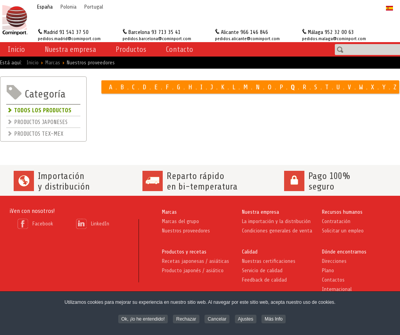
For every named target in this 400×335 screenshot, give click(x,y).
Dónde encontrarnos (344, 252)
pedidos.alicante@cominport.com (247, 38)
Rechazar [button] (186, 320)
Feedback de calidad (264, 280)
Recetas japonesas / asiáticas (195, 261)
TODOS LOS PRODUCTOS (42, 110)
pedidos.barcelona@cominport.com (157, 38)
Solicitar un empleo (343, 231)
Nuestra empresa (260, 212)
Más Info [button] (274, 320)
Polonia (68, 7)
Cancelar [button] (217, 320)
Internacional (337, 289)
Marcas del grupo (180, 221)
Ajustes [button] (245, 320)
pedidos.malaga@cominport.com (334, 38)
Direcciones (334, 261)
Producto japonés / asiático (193, 270)
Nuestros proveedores (186, 231)
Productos (131, 49)
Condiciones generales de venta (277, 231)
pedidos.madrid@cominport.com (69, 38)
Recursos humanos (342, 212)
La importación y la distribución (276, 221)
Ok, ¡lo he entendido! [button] (143, 320)
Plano (328, 270)
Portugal (93, 7)
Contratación (336, 221)
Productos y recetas (184, 252)
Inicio (16, 49)
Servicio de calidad (262, 270)
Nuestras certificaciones (268, 261)
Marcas (169, 212)
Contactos (333, 280)
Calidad (250, 252)
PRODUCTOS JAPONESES (41, 122)
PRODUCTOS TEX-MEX (38, 134)
